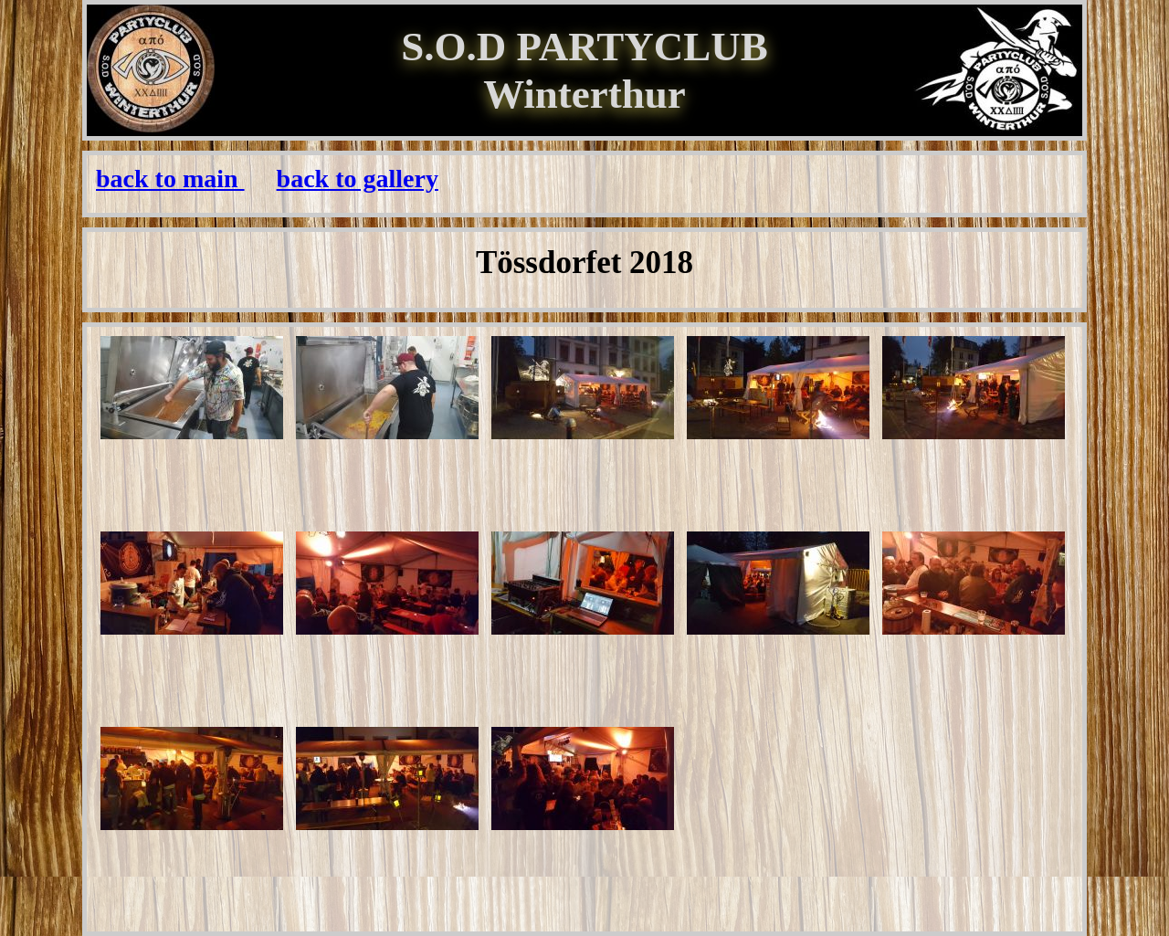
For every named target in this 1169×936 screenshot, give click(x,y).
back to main (170, 178)
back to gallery (357, 178)
